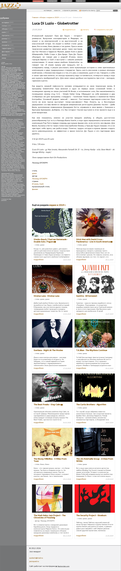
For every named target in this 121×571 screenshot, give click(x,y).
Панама (3, 146)
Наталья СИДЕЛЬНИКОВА (9, 100)
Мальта (22, 161)
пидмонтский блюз (7, 185)
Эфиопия (16, 158)
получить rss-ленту (87, 10)
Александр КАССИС (7, 69)
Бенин (8, 123)
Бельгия (3, 123)
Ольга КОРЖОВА (19, 103)
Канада (9, 137)
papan (3, 68)
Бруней (9, 164)
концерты (7, 45)
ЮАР (21, 158)
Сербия (9, 149)
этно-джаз (17, 196)
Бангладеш (12, 122)
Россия (12, 147)
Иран (14, 132)
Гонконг (3, 129)
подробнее (39, 259)
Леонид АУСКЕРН (16, 92)
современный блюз (11, 189)
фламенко (14, 192)
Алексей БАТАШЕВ (12, 70)
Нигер (23, 168)
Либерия (17, 166)
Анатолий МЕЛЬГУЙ (17, 73)
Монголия (17, 168)
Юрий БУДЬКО (5, 111)
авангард (4, 174)
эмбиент (14, 195)
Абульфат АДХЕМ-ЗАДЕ (13, 68)
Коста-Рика (9, 138)
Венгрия (21, 124)
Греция (9, 129)
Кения (23, 160)
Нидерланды (11, 143)
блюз (3, 63)
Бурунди (4, 124)
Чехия (3, 157)
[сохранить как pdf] (103, 29)
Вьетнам (3, 127)
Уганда (18, 153)
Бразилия (21, 123)
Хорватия (18, 156)
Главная (35, 17)
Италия (16, 134)
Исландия (4, 134)
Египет (22, 165)
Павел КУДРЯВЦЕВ (7, 104)
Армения (15, 120)
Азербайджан (18, 119)
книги (5, 32)
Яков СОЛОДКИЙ (17, 115)
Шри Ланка (4, 162)
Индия (16, 131)
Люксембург (19, 139)
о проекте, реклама (70, 10)
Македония (4, 141)
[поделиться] (69, 29)
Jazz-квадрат (12, 8)
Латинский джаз (9, 179)
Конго (3, 166)
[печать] (84, 29)
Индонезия (4, 132)
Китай (14, 137)
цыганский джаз (13, 193)
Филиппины (11, 170)
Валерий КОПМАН (15, 81)
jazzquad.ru (34, 561)
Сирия (9, 169)
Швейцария (12, 157)
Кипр (2, 161)
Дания (18, 129)
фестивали (8, 52)
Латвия (3, 139)
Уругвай (17, 154)
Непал (22, 142)
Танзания (4, 170)
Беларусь (20, 122)
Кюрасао (8, 161)
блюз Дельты (10, 177)
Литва (12, 139)
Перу (8, 146)
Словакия (22, 149)
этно (10, 63)
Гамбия (3, 165)
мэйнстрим (9, 180)
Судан (10, 150)
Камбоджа (16, 135)
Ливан (8, 139)
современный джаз (7, 196)
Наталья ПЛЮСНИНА (15, 99)
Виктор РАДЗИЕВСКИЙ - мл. (9, 82)
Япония (18, 170)
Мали (17, 141)
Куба (14, 138)
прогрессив (19, 187)
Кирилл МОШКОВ (12, 89)
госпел (16, 180)
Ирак (10, 132)
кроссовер (11, 187)
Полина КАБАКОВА (19, 104)
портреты (8, 35)
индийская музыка (11, 183)
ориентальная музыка (8, 184)
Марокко (4, 142)
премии (7, 42)
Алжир (3, 120)
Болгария (14, 123)
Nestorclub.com (63, 566)
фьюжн (19, 192)
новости (57, 10)
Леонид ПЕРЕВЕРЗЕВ (7, 93)
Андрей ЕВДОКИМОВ (8, 74)
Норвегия (15, 145)
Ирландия (20, 132)
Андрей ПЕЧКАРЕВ (13, 76)
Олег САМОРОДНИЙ (17, 101)
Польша (12, 146)
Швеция (19, 157)
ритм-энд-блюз (6, 188)
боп (2, 179)
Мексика (10, 142)
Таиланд (19, 150)
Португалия (19, 146)
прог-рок (4, 187)
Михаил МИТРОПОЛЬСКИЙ (11, 97)
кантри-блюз (20, 184)
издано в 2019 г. (53, 17)
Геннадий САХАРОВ (14, 84)
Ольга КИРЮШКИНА (7, 103)
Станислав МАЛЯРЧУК (8, 108)
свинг (18, 188)
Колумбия (20, 137)
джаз (7, 63)
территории (8, 48)
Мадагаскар (15, 161)
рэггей (14, 188)
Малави (3, 168)
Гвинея (8, 165)
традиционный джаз (12, 191)
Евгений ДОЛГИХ (16, 88)
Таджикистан (15, 169)
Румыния (17, 147)
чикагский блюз (6, 195)
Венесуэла (4, 126)
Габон (9, 127)
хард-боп (4, 193)
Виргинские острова (14, 126)
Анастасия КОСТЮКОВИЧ (8, 72)
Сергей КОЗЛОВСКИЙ (9, 106)
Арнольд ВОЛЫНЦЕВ (14, 78)
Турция (13, 153)
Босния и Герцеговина (13, 160)
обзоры (7, 29)
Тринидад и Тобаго (13, 151)
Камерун (4, 137)
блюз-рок (18, 177)
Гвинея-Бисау (15, 165)
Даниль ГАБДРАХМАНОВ (17, 114)
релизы (6, 39)
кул (23, 177)
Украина (11, 154)
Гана (12, 127)
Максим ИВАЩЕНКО (12, 95)
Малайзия (12, 141)
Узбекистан (4, 154)
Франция (12, 156)
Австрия (10, 119)
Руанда (3, 169)
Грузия (14, 129)
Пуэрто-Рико (5, 147)
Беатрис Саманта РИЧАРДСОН (9, 80)
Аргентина (9, 120)
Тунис (22, 151)
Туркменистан (5, 153)
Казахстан (9, 135)
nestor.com (38, 1)
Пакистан (22, 145)
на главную (48, 10)
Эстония (10, 158)
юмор (4, 58)
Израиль (10, 131)
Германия (22, 127)
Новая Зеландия (6, 145)
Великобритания (12, 124)
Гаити (16, 127)
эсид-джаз (21, 195)
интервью (7, 22)
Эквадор (4, 158)
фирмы (6, 55)
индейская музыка (12, 181)
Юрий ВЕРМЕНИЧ (16, 111)
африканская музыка (7, 176)
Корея (3, 138)
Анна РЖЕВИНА (12, 77)
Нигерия (3, 143)
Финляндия (4, 156)
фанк (8, 192)
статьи (6, 26)
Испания (10, 134)
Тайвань (3, 151)
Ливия (22, 166)
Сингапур (15, 149)
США (14, 150)
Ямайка (3, 160)
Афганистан (5, 122)
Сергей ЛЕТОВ (15, 107)
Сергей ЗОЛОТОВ (6, 105)
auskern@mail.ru (36, 558)
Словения (4, 150)
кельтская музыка (19, 185)
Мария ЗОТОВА (12, 96)
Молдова (17, 142)
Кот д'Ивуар (9, 166)
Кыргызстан (21, 138)
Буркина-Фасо (16, 164)
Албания (11, 162)
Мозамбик (10, 168)
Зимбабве (4, 131)
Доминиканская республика (10, 130)
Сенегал (3, 149)
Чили (6, 157)
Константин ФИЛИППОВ (8, 91)
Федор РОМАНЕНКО (17, 110)
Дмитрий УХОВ (17, 87)
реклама (3, 200)
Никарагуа (19, 143)
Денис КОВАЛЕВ (13, 85)
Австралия (4, 119)
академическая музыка (15, 174)
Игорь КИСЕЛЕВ (6, 115)
